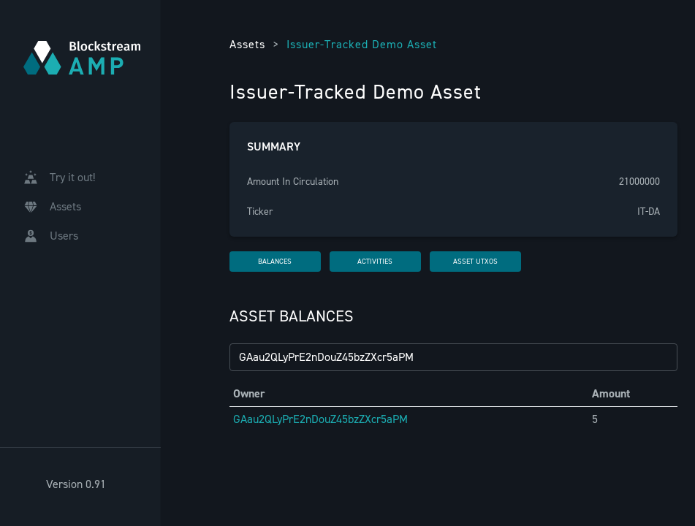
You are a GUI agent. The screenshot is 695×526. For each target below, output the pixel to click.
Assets (247, 44)
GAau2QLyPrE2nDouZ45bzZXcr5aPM (320, 419)
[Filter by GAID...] (453, 357)
